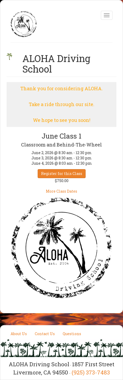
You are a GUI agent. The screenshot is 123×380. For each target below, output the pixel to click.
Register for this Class (61, 173)
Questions (72, 333)
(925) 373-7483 (91, 372)
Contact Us (45, 333)
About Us (19, 333)
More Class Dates (61, 191)
